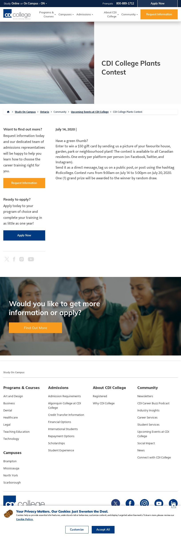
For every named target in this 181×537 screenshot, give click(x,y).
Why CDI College (104, 403)
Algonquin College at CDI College (64, 405)
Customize (77, 529)
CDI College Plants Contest (127, 112)
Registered (100, 396)
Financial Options (59, 422)
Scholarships (56, 443)
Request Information (159, 14)
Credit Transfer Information (66, 415)
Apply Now (158, 3)
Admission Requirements (64, 396)
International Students (63, 429)
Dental (7, 410)
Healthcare (10, 417)
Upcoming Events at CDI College (90, 112)
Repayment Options (61, 436)
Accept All (103, 529)
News (141, 450)
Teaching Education (16, 432)
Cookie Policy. (24, 519)
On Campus (31, 3)
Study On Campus (25, 112)
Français (108, 3)
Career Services (147, 417)
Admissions (83, 14)
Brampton (10, 461)
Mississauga (11, 468)
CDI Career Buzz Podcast (153, 403)
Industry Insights (148, 410)
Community (128, 14)
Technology (11, 439)
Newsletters (145, 396)
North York (10, 475)
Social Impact (146, 443)
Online (15, 3)
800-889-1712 (125, 3)
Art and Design (13, 396)
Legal (6, 424)
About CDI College (110, 14)
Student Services (148, 424)
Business (9, 403)
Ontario (44, 112)
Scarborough (12, 482)
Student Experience (61, 450)
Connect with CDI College (154, 457)
